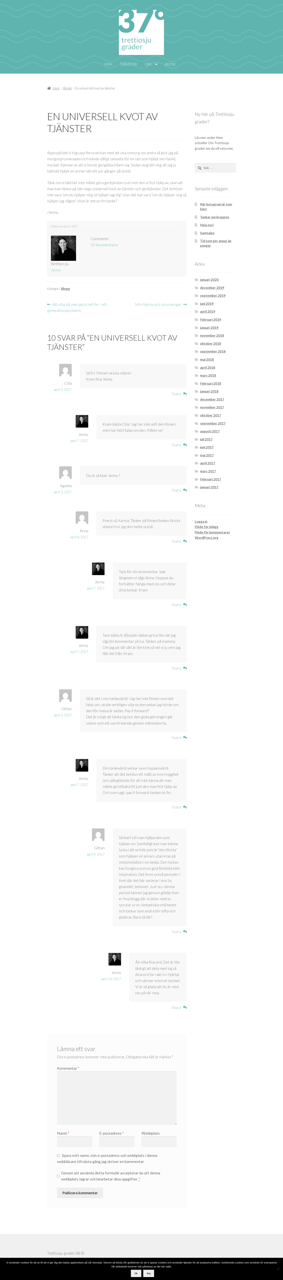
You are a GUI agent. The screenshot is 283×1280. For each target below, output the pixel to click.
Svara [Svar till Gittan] (176, 737)
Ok (136, 1273)
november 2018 (212, 335)
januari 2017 (209, 487)
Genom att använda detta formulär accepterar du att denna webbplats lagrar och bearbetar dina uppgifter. (110, 1176)
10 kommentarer (104, 245)
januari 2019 (209, 328)
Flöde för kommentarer (212, 532)
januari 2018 (209, 391)
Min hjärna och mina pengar (158, 304)
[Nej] (278, 1269)
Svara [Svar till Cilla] (176, 393)
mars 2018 (208, 375)
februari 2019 (210, 319)
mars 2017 (208, 471)
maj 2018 (207, 359)
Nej (149, 1273)
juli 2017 (206, 439)
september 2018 (213, 351)
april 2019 (207, 311)
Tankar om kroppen (214, 217)
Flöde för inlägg (206, 527)
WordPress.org (206, 538)
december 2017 (212, 399)
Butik (170, 64)
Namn (63, 1133)
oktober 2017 (210, 415)
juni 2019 (207, 304)
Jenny (56, 270)
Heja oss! (207, 225)
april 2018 (207, 367)
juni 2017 (207, 447)
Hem (108, 64)
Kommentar (68, 1068)
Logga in (201, 521)
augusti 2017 (210, 431)
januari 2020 (209, 280)
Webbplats (151, 1133)
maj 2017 (207, 455)
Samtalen (207, 233)
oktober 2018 (210, 343)
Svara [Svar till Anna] (176, 541)
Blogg (67, 88)
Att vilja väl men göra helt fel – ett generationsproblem (77, 307)
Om (148, 64)
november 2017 (212, 407)
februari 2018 (210, 383)
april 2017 (207, 463)
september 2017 (213, 423)
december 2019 (212, 288)
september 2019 (213, 295)
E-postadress (111, 1133)
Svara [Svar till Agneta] (176, 490)
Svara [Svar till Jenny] (176, 445)
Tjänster (128, 64)
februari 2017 (210, 479)
